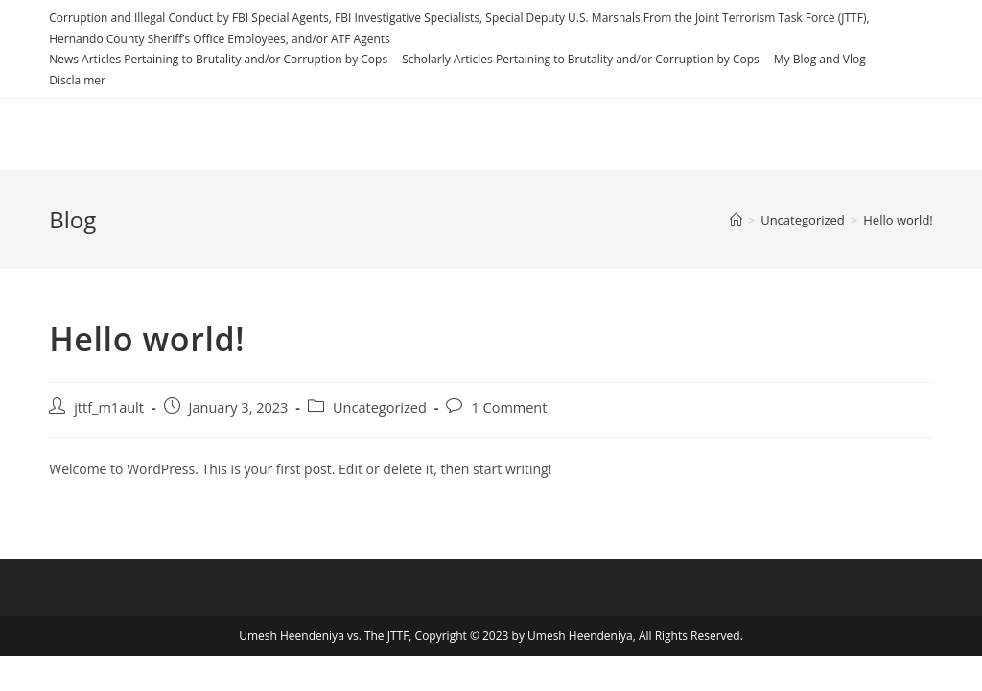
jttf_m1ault (109, 407)
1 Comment (509, 407)
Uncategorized (380, 407)
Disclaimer (77, 80)
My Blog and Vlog (820, 59)
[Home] (736, 219)
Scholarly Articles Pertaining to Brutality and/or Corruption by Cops (581, 59)
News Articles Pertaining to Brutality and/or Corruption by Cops (218, 59)
